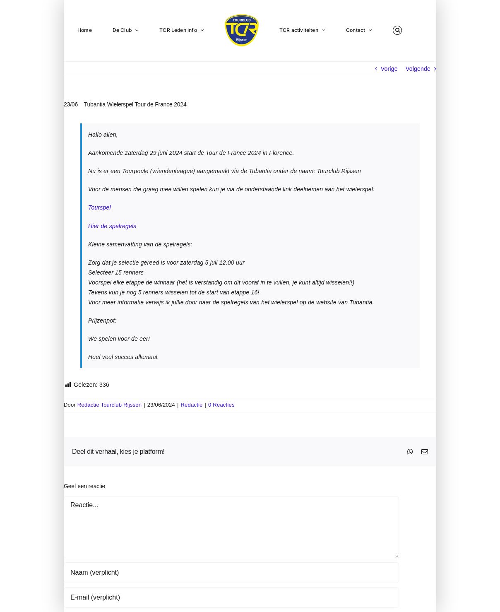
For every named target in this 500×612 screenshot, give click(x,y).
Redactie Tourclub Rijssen (109, 405)
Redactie (192, 405)
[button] (397, 30)
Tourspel (99, 207)
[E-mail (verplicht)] (231, 597)
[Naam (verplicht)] (231, 572)
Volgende (418, 68)
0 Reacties (221, 405)
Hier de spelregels (112, 226)
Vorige (389, 68)
